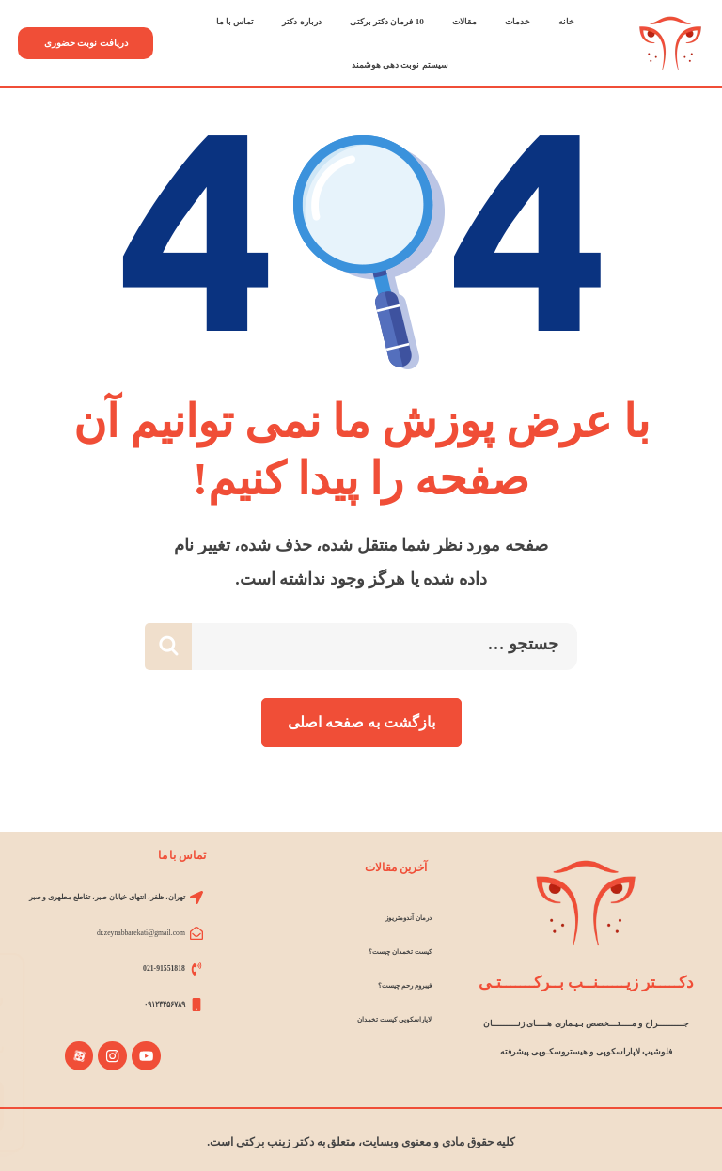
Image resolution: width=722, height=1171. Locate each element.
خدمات (517, 21)
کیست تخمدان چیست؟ (395, 951)
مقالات (464, 21)
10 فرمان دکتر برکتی (387, 21)
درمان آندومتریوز (406, 917)
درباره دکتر (301, 21)
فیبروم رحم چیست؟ (400, 985)
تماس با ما (235, 21)
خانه (566, 21)
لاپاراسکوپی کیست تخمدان (389, 1019)
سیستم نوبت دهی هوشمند (400, 65)
